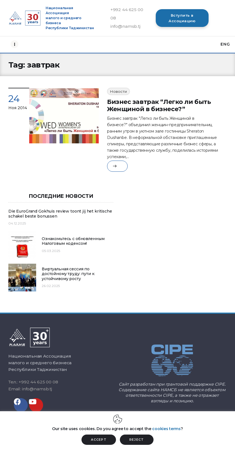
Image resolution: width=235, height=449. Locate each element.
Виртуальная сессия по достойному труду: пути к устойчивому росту (68, 274)
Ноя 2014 (17, 107)
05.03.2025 (51, 251)
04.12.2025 (17, 223)
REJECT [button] (136, 439)
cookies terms (166, 428)
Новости (118, 91)
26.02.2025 (51, 286)
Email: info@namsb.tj (30, 388)
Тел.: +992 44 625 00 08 (33, 382)
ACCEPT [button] (99, 439)
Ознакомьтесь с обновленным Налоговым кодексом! (73, 241)
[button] (182, 18)
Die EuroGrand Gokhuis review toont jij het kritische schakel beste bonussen (60, 214)
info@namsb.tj (125, 26)
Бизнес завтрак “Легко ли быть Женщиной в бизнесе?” (159, 105)
